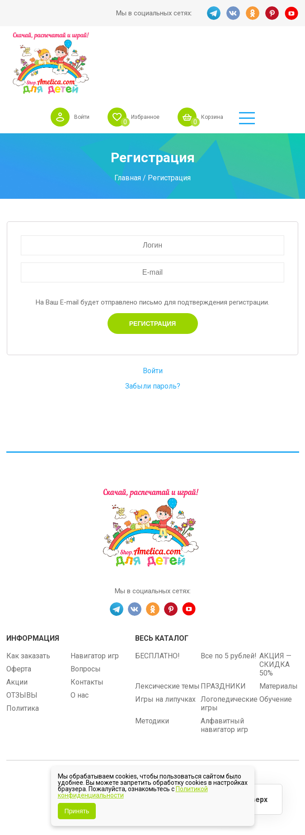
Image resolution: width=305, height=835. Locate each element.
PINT (272, 13)
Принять (77, 811)
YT (292, 13)
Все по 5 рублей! (229, 594)
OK (252, 13)
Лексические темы (167, 624)
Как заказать (28, 594)
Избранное (181, 49)
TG (213, 13)
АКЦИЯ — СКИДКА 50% (275, 602)
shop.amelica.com (208, 721)
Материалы (278, 624)
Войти (113, 49)
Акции (17, 620)
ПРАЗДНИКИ (223, 624)
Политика (22, 646)
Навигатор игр (94, 594)
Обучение (275, 637)
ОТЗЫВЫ (22, 633)
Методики (152, 659)
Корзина (253, 49)
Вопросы (85, 607)
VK (232, 13)
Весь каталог (161, 576)
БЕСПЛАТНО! (157, 594)
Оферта (18, 607)
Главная (127, 116)
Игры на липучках (165, 637)
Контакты (86, 620)
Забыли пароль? (152, 324)
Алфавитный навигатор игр (224, 663)
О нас (79, 633)
